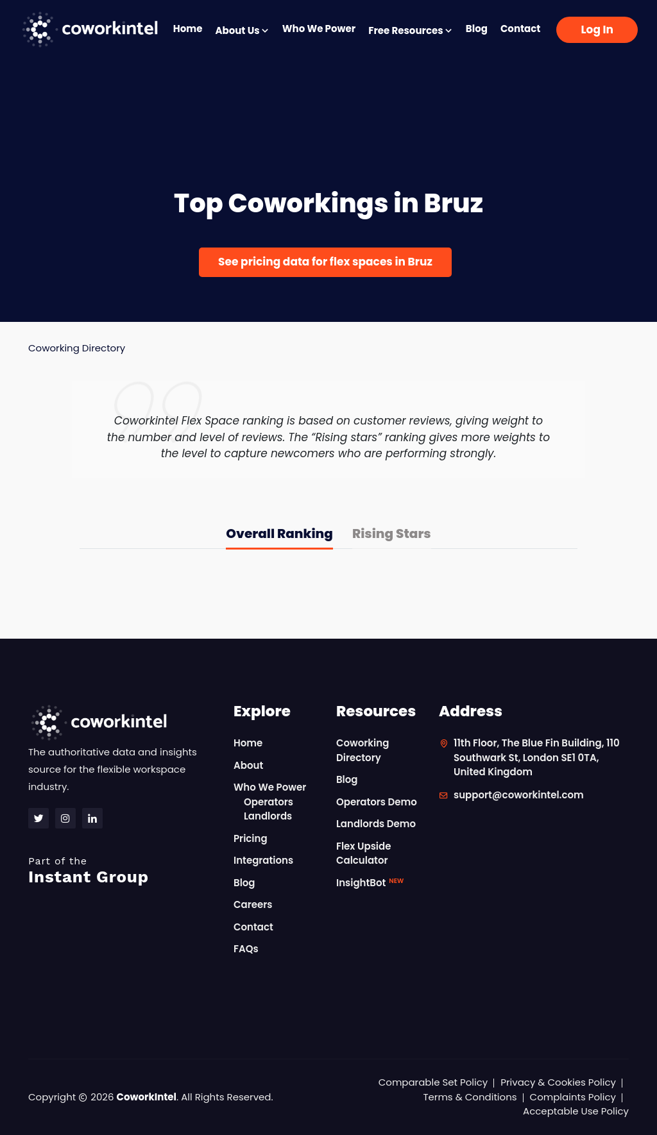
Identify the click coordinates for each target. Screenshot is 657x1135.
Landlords (268, 816)
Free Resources (410, 30)
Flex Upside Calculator (363, 853)
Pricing (251, 838)
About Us (242, 30)
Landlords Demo (376, 823)
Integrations (263, 860)
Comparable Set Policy (433, 1082)
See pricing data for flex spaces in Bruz (325, 261)
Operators (268, 802)
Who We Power (318, 28)
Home (188, 28)
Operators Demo (376, 802)
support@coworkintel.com (519, 795)
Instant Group (123, 870)
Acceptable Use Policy (576, 1111)
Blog (477, 28)
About (248, 765)
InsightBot (370, 882)
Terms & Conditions (469, 1097)
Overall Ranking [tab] (279, 533)
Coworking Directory (76, 348)
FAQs (246, 948)
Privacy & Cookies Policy (558, 1082)
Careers (253, 904)
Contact (520, 28)
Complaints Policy (573, 1097)
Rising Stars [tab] (391, 533)
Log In (597, 29)
